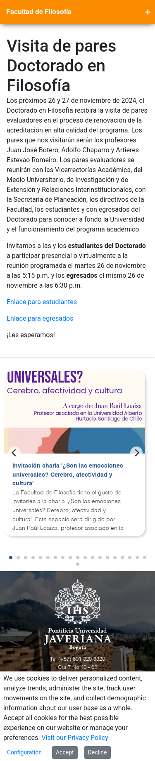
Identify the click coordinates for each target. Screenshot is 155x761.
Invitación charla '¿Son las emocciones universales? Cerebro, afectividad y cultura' (67, 475)
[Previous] (14, 453)
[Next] (136, 453)
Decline (97, 752)
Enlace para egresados (40, 318)
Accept (65, 752)
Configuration (24, 752)
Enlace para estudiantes (42, 302)
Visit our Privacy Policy (75, 738)
